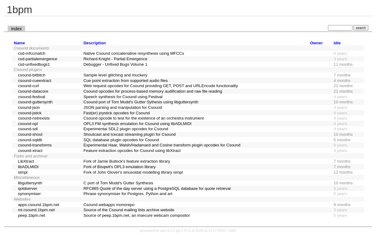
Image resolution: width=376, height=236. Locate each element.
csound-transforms (35, 145)
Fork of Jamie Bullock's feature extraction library (127, 161)
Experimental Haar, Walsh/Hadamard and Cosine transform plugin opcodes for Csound (162, 145)
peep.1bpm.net (31, 215)
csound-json (29, 107)
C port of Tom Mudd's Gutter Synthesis (118, 183)
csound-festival (31, 96)
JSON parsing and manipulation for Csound (123, 107)
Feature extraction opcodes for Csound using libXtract (132, 150)
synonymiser (29, 193)
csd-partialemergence (37, 59)
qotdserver (27, 188)
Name (19, 43)
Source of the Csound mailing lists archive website (129, 210)
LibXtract (26, 161)
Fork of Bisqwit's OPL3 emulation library (120, 166)
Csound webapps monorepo (109, 204)
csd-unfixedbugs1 (34, 64)
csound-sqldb (30, 140)
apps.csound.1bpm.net (38, 204)
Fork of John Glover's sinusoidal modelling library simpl (133, 172)
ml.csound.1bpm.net (36, 210)
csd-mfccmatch (32, 53)
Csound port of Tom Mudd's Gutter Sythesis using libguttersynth (141, 102)
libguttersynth (30, 183)
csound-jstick (30, 113)
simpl (23, 172)
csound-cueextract (34, 80)
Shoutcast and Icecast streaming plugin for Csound (130, 134)
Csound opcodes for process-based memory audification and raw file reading (153, 91)
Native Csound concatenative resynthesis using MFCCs (134, 53)
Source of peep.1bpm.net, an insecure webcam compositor (137, 215)
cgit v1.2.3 (167, 230)
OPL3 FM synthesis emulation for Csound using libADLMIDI (138, 123)
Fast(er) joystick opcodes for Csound (117, 113)
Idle (337, 43)
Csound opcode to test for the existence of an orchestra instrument (144, 118)
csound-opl (28, 123)
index (16, 28)
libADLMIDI (28, 166)
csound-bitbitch (32, 75)
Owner (316, 43)
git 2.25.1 (183, 230)
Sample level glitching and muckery (115, 75)
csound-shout (30, 134)
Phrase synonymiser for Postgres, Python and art (128, 193)
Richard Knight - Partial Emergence (115, 59)
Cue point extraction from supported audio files (126, 80)
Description (95, 43)
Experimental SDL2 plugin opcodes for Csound (126, 129)
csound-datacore (33, 91)
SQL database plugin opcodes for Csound (121, 140)
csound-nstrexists (34, 118)
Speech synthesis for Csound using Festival (123, 96)
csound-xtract (30, 150)
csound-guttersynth (35, 102)
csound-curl (28, 85)
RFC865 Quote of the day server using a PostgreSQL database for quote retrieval (157, 188)
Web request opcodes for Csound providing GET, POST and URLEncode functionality (161, 85)
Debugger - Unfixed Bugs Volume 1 (115, 64)
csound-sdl (28, 129)
